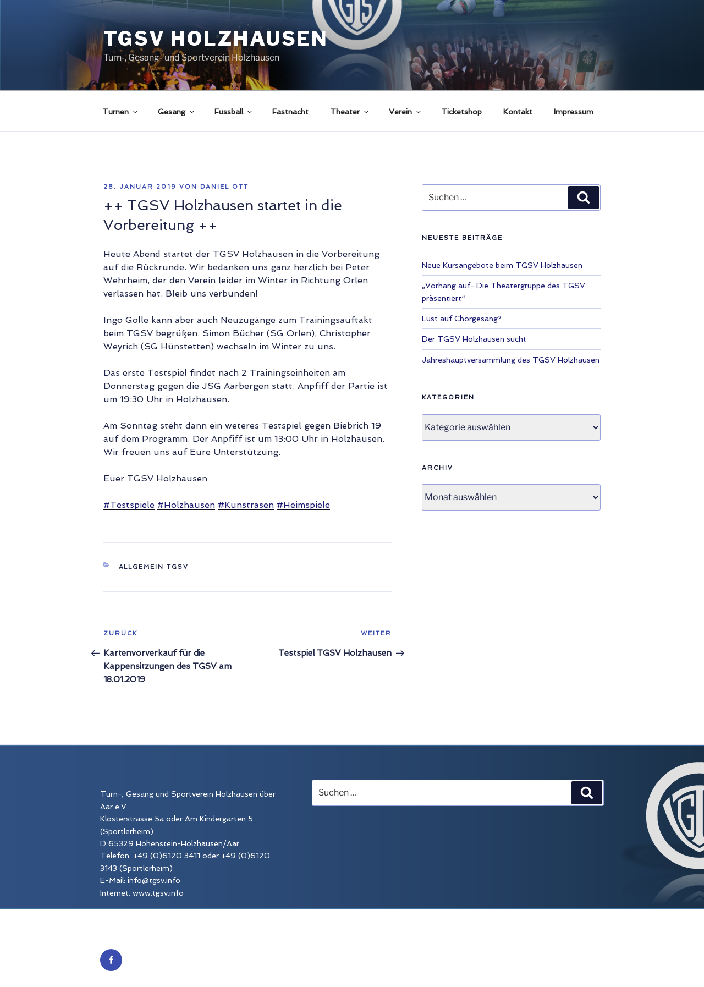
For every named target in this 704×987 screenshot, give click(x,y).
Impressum (573, 111)
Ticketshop (461, 111)
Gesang (177, 111)
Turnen (120, 111)
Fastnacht (290, 111)
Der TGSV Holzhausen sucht (474, 339)
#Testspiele (129, 505)
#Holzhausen (186, 505)
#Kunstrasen (246, 505)
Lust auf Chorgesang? (462, 318)
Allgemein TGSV (154, 567)
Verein (405, 111)
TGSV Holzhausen (215, 38)
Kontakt (517, 111)
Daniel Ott (224, 186)
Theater (350, 111)
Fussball (234, 111)
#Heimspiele (303, 505)
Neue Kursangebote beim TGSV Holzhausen (502, 265)
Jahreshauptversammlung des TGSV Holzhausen (511, 359)
